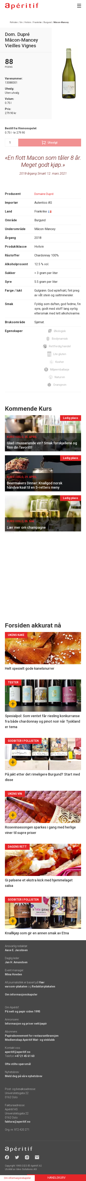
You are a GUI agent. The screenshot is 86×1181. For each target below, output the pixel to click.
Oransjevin (59, 384)
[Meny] (79, 6)
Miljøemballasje (59, 369)
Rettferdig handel (60, 346)
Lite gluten (59, 354)
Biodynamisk (60, 338)
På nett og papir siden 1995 (22, 1011)
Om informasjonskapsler (21, 994)
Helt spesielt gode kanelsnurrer (29, 668)
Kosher (59, 361)
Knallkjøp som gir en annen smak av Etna (37, 933)
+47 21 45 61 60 (24, 1056)
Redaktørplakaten (43, 986)
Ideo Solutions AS (26, 1169)
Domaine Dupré (44, 193)
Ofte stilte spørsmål (18, 1064)
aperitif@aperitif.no (17, 1051)
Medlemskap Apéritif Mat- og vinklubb (30, 1039)
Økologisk (60, 331)
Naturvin (60, 377)
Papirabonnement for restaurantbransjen (32, 1035)
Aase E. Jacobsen (16, 950)
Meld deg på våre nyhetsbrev (23, 1076)
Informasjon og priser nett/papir (26, 1023)
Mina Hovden (13, 974)
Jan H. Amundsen (16, 962)
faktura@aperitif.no (17, 1121)
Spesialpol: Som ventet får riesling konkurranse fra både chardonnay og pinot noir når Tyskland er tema (42, 721)
